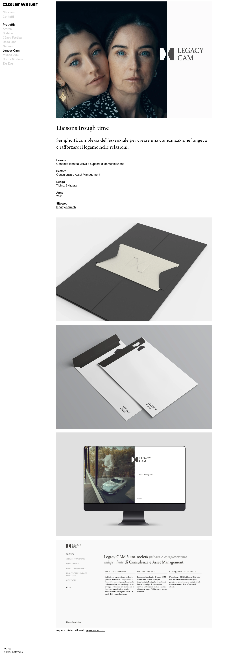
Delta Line (9, 42)
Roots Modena (13, 59)
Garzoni (8, 46)
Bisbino (8, 33)
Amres (7, 29)
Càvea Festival (12, 37)
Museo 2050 (11, 55)
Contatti (8, 16)
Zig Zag (8, 63)
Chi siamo (9, 12)
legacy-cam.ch (66, 207)
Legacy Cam (11, 50)
